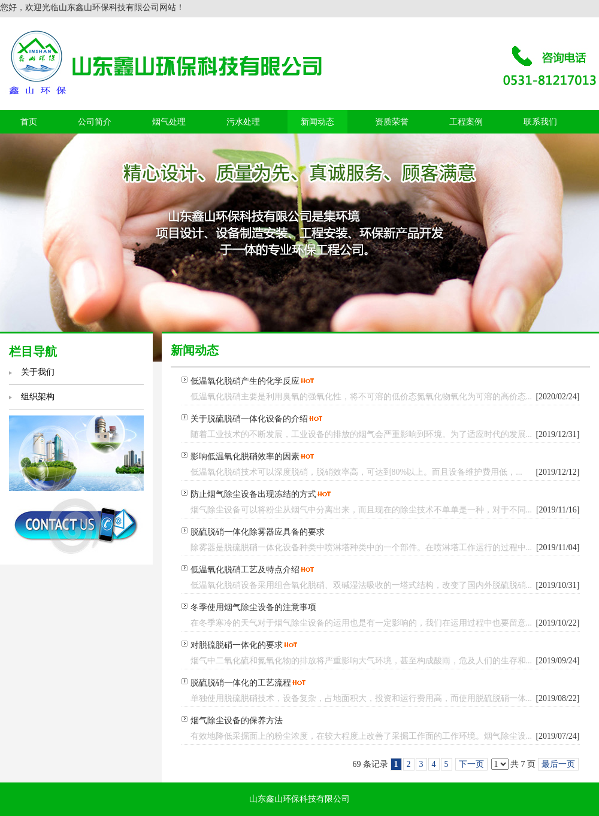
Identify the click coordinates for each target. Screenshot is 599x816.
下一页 (471, 764)
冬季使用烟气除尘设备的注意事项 (253, 607)
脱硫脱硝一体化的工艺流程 (240, 682)
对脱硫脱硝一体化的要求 (236, 645)
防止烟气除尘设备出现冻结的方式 (253, 494)
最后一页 (558, 764)
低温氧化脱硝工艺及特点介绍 (245, 569)
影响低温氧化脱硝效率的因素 (245, 456)
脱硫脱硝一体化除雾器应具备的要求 (257, 531)
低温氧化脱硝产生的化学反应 (245, 381)
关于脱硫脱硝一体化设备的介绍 (249, 418)
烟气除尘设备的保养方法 (236, 720)
